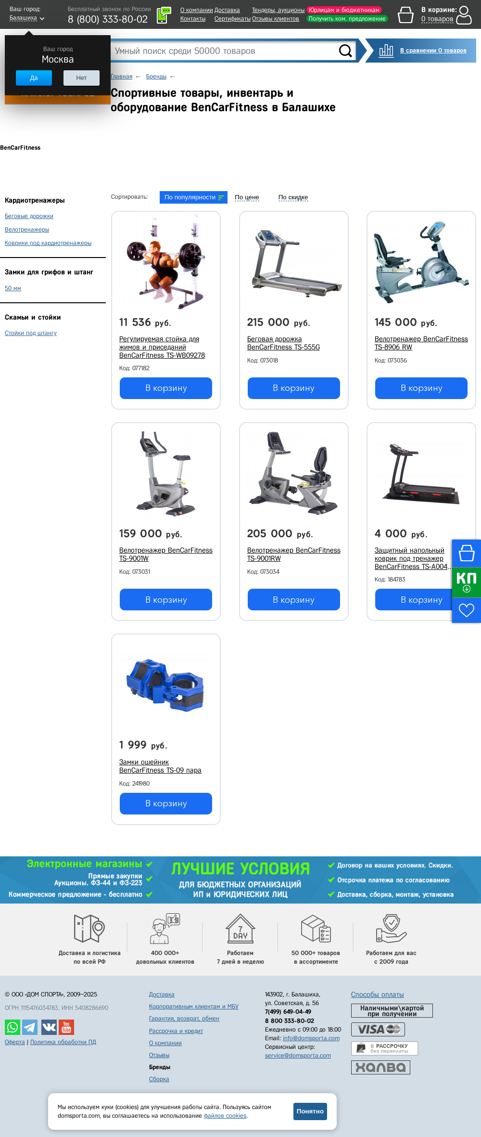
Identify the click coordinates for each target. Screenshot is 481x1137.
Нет (81, 77)
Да (34, 77)
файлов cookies (225, 1115)
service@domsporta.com (298, 1055)
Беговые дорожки (29, 216)
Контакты (192, 18)
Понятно (310, 1111)
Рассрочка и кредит (176, 1031)
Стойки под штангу (31, 333)
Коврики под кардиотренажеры (48, 243)
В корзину (166, 388)
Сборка (159, 1079)
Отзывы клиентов (275, 18)
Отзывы (159, 1055)
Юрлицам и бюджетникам (344, 10)
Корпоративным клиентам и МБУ (194, 1006)
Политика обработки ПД (63, 1042)
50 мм (13, 288)
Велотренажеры (27, 229)
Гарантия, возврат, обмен (184, 1018)
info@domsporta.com (311, 1038)
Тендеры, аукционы (278, 10)
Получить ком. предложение (347, 18)
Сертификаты (233, 18)
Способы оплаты (377, 994)
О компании (196, 10)
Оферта (15, 1042)
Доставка (227, 10)
